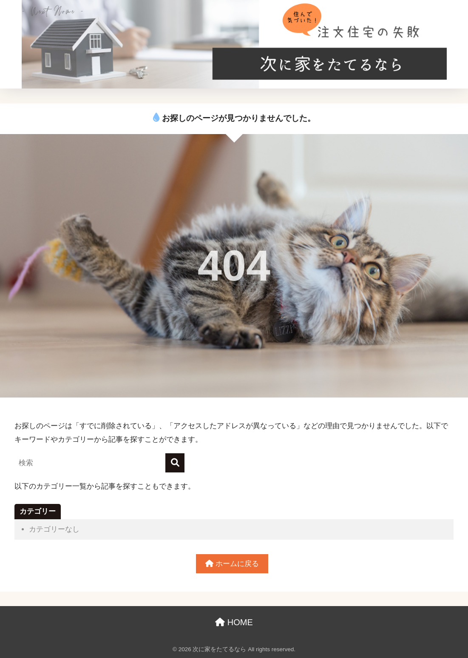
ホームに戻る (232, 564)
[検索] (174, 462)
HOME (234, 622)
